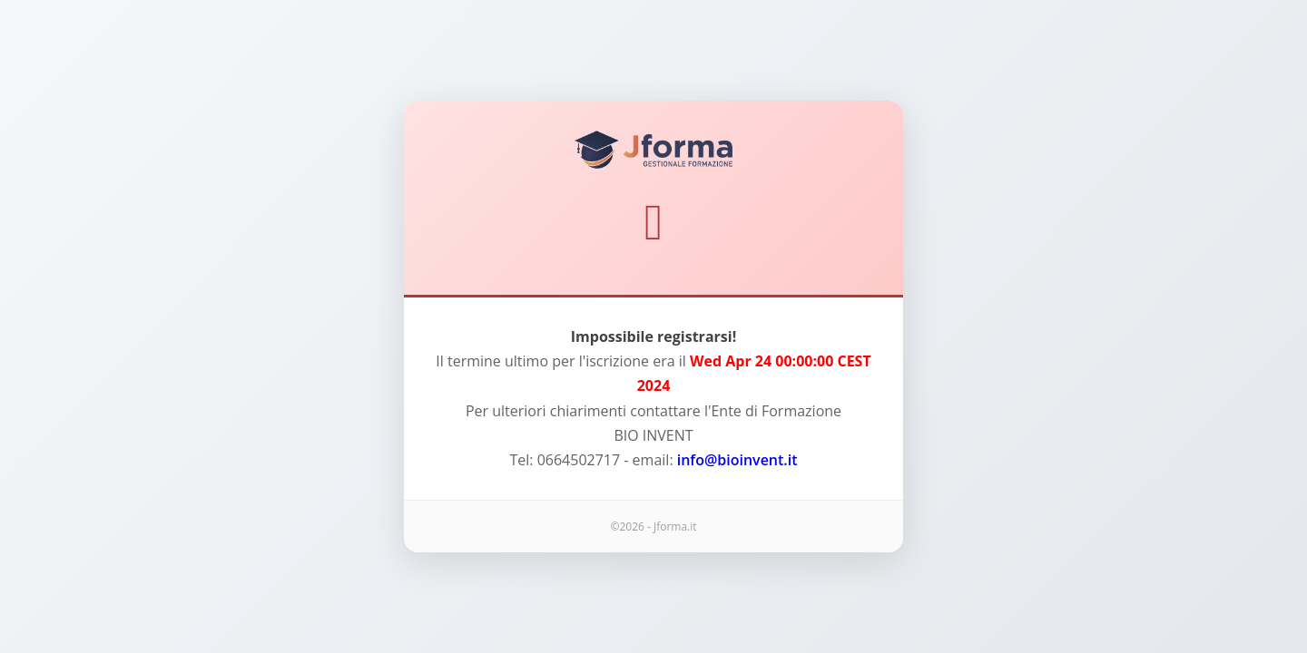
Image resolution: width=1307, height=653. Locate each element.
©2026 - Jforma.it (653, 526)
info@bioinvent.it (737, 460)
